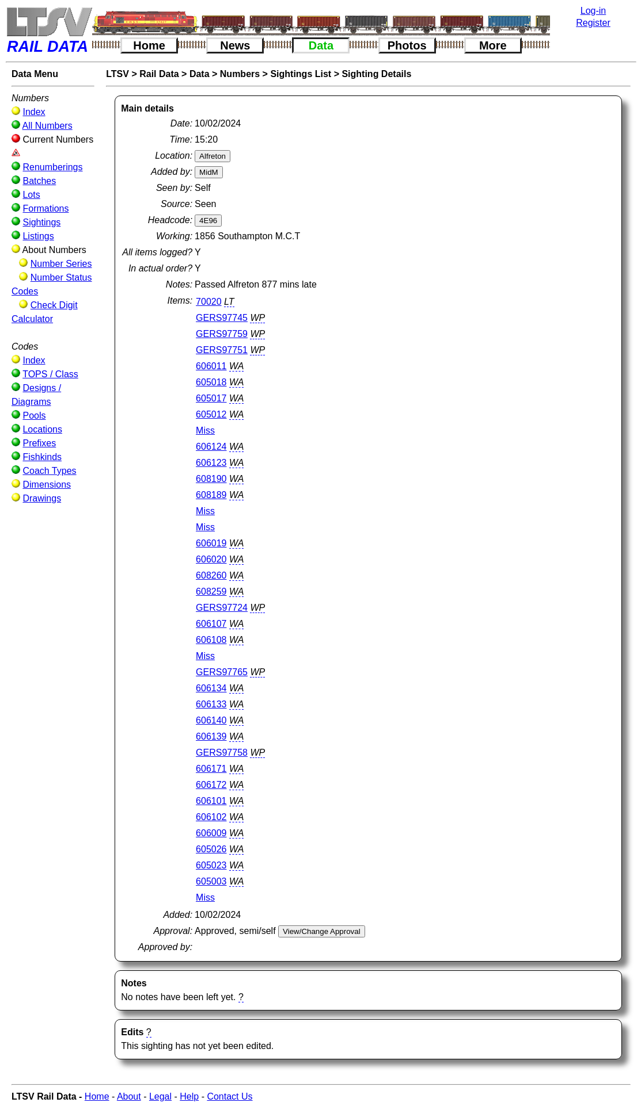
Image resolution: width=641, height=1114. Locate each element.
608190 (211, 479)
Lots (31, 195)
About (129, 1096)
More (493, 45)
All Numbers (47, 126)
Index (33, 112)
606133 (211, 704)
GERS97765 (222, 672)
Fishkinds (42, 457)
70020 (209, 302)
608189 (211, 495)
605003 (211, 881)
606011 (211, 366)
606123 (211, 463)
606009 (211, 833)
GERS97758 (222, 752)
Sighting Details (376, 74)
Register (593, 23)
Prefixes (39, 443)
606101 (211, 801)
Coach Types (49, 471)
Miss (205, 430)
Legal (160, 1096)
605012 (211, 414)
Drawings (41, 498)
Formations (45, 208)
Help (189, 1096)
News (235, 45)
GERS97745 (222, 318)
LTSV (117, 74)
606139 (211, 736)
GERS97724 (222, 607)
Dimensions (46, 484)
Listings (38, 236)
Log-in (593, 11)
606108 (211, 640)
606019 (211, 543)
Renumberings (52, 167)
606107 (211, 624)
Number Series (61, 264)
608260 (211, 575)
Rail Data (159, 74)
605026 (211, 849)
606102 (211, 817)
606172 (211, 785)
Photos (407, 45)
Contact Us (229, 1096)
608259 (211, 591)
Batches (39, 181)
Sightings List (300, 74)
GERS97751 (222, 350)
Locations (42, 429)
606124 (211, 446)
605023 (211, 865)
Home (149, 45)
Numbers (240, 74)
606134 (211, 688)
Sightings (41, 222)
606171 (211, 769)
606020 (211, 559)
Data (321, 45)
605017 (211, 398)
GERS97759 (222, 334)
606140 (211, 720)
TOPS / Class (50, 374)
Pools (33, 415)
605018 (211, 382)
